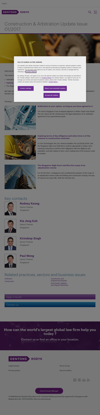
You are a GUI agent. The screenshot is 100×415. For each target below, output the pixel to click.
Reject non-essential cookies (55, 88)
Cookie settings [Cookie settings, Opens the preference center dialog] (25, 88)
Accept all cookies (51, 95)
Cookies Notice (31, 71)
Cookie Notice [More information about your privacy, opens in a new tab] (53, 82)
